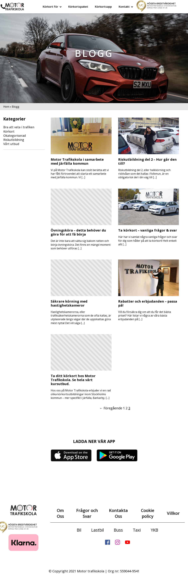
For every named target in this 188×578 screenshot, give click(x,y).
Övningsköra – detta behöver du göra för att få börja (78, 232)
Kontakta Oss (118, 513)
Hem (6, 106)
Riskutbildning (13, 140)
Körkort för (52, 6)
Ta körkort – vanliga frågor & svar (147, 230)
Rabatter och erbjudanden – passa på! (147, 303)
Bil (79, 530)
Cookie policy (147, 513)
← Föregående (110, 408)
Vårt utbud (11, 144)
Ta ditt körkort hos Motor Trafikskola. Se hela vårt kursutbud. (73, 380)
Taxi (137, 530)
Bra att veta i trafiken (18, 127)
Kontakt (126, 6)
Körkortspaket (78, 6)
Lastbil (97, 530)
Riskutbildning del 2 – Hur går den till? (147, 161)
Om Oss (60, 513)
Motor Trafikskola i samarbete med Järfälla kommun (77, 161)
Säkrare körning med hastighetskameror (69, 303)
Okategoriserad (14, 136)
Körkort (8, 131)
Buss (118, 530)
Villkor (173, 513)
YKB (154, 530)
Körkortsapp (103, 6)
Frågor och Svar (87, 513)
